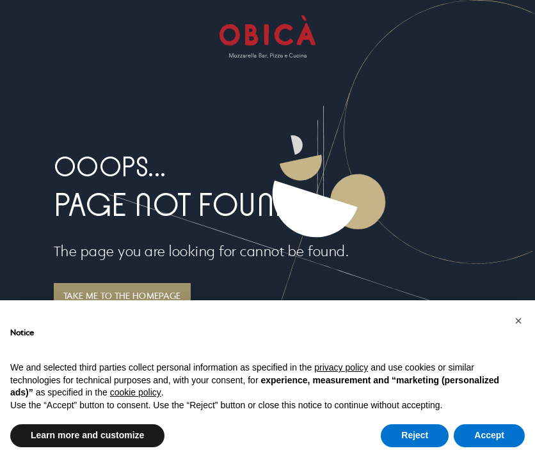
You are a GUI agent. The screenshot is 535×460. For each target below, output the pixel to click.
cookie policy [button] (135, 392)
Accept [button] (489, 435)
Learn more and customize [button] (87, 435)
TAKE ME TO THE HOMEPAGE (122, 296)
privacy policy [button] (341, 367)
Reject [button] (414, 435)
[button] (518, 320)
